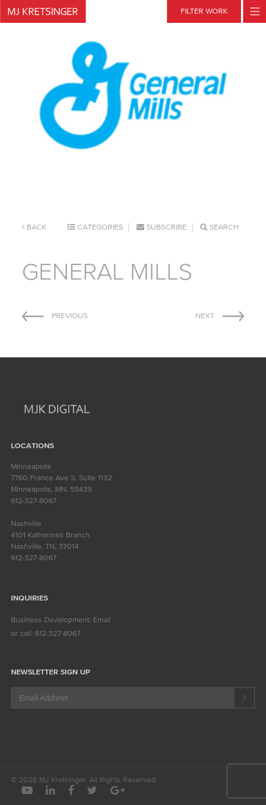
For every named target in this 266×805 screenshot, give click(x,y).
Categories (95, 227)
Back (34, 227)
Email (101, 620)
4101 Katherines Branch (50, 535)
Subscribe (162, 227)
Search (219, 227)
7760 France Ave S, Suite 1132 (61, 478)
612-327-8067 (34, 501)
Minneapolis (31, 466)
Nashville (26, 523)
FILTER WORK (204, 11)
